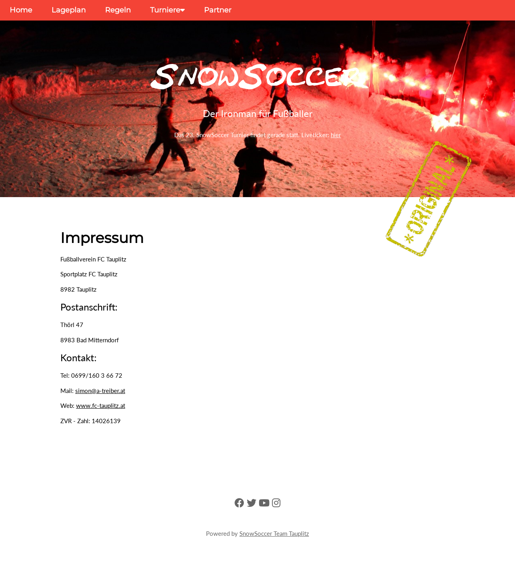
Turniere (167, 10)
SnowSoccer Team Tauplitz (274, 533)
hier (336, 134)
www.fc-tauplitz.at (100, 405)
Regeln (118, 10)
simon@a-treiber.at (100, 390)
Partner (217, 10)
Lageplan (69, 10)
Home (21, 10)
